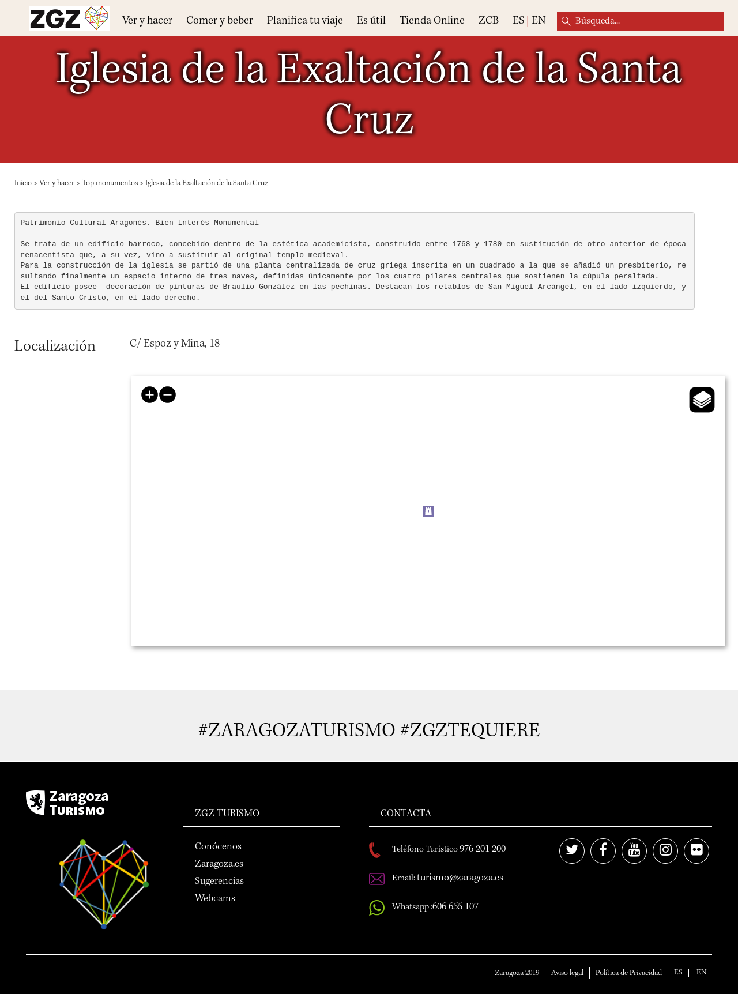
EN (538, 21)
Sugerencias (219, 881)
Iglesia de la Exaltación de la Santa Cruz (206, 183)
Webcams (215, 899)
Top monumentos (110, 183)
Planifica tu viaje (305, 21)
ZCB (489, 21)
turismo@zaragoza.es (460, 878)
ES (518, 21)
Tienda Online (432, 21)
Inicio (23, 183)
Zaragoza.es (219, 864)
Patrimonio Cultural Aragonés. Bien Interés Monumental (140, 223)
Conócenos (218, 847)
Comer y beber (219, 21)
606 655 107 (455, 907)
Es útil (371, 21)
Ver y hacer (147, 21)
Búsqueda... (566, 21)
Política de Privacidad (629, 973)
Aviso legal (567, 973)
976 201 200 (483, 849)
